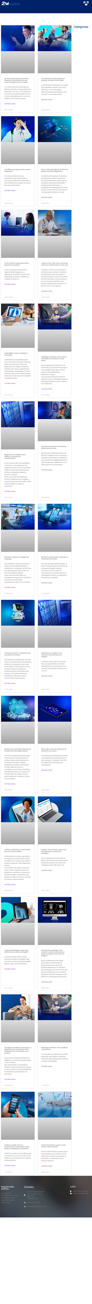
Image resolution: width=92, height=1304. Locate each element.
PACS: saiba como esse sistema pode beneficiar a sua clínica (53, 750)
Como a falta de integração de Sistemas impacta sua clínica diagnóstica (54, 170)
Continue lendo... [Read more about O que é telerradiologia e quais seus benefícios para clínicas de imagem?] (10, 969)
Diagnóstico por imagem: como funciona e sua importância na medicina (51, 655)
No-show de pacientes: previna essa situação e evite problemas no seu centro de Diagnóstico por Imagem (16, 80)
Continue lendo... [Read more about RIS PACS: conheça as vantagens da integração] (10, 587)
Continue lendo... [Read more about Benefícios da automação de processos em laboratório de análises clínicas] (10, 784)
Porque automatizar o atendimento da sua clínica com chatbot (17, 654)
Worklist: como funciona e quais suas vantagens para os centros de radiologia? (53, 851)
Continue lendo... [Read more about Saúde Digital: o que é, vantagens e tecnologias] (10, 383)
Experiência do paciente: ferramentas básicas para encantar (53, 447)
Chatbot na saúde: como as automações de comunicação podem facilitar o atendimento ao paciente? (16, 1147)
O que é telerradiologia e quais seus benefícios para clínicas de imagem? (16, 951)
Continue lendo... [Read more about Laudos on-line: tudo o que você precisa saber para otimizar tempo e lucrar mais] (47, 291)
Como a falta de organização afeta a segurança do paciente (16, 264)
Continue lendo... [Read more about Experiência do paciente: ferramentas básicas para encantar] (47, 470)
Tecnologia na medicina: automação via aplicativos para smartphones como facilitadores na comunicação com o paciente (17, 1050)
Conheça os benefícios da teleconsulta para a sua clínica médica (17, 850)
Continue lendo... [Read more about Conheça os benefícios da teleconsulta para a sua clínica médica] (10, 884)
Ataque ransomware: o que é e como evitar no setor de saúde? (53, 1146)
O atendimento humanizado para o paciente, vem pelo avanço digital (53, 79)
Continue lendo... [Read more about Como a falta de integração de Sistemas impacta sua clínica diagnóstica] (47, 197)
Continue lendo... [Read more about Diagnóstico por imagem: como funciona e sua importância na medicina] (47, 676)
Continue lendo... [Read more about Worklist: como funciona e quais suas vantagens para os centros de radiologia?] (47, 870)
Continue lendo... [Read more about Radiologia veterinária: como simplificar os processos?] (47, 1066)
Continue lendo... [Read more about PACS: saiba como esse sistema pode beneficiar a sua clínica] (47, 770)
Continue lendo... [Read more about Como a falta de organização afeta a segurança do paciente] (10, 284)
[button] (51, 3)
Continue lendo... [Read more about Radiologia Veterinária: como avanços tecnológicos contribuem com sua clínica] (47, 389)
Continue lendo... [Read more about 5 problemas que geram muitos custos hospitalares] (10, 190)
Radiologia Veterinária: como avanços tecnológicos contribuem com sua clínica (54, 358)
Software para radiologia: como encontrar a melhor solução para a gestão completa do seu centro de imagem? (53, 953)
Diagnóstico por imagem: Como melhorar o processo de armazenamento (15, 456)
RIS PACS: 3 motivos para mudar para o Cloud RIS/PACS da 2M (54, 558)
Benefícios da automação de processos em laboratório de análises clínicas (17, 750)
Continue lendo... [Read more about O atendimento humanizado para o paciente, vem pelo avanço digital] (47, 99)
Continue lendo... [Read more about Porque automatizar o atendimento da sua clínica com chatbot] (10, 683)
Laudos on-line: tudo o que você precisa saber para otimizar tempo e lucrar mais (54, 264)
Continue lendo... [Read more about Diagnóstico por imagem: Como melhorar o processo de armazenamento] (10, 491)
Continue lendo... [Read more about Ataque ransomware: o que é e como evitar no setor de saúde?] (47, 1166)
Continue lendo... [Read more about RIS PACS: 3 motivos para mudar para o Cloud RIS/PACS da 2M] (47, 583)
